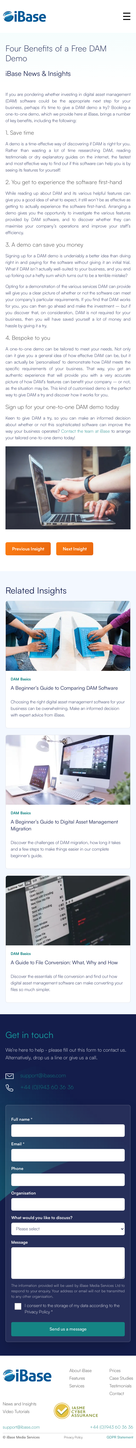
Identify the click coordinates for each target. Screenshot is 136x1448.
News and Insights (19, 1403)
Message (19, 1242)
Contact (116, 1393)
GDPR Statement (120, 1437)
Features (77, 1378)
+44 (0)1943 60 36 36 (47, 1087)
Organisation (23, 1193)
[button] (126, 16)
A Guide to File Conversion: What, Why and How (64, 962)
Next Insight (75, 549)
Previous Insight (28, 549)
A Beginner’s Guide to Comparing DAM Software (64, 688)
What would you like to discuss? (41, 1217)
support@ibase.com (43, 1075)
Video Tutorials (16, 1411)
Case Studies (121, 1378)
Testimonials (120, 1385)
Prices (115, 1370)
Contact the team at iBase (85, 431)
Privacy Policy (73, 1437)
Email (17, 1143)
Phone (17, 1168)
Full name (21, 1119)
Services (76, 1385)
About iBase (80, 1370)
